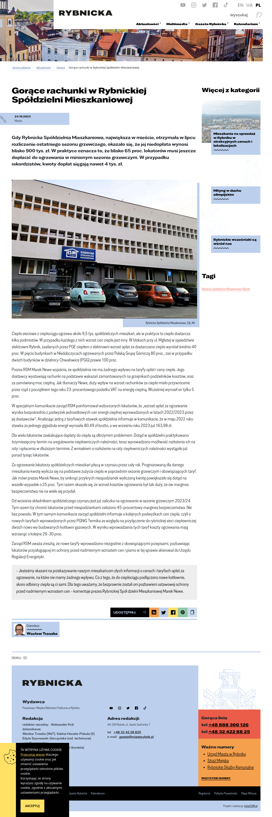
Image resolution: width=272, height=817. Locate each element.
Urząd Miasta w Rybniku (227, 753)
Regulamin (204, 793)
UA (249, 5)
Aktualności (43, 67)
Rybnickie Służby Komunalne (231, 767)
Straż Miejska (218, 760)
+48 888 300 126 (229, 724)
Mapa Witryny (249, 793)
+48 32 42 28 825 (127, 732)
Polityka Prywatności (225, 793)
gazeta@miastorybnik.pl (136, 736)
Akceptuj (32, 806)
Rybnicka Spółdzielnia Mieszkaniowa (222, 289)
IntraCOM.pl (250, 806)
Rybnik (246, 289)
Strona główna (21, 67)
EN (241, 5)
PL (258, 5)
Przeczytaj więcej (33, 754)
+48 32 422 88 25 (229, 731)
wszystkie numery (216, 778)
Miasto (60, 67)
